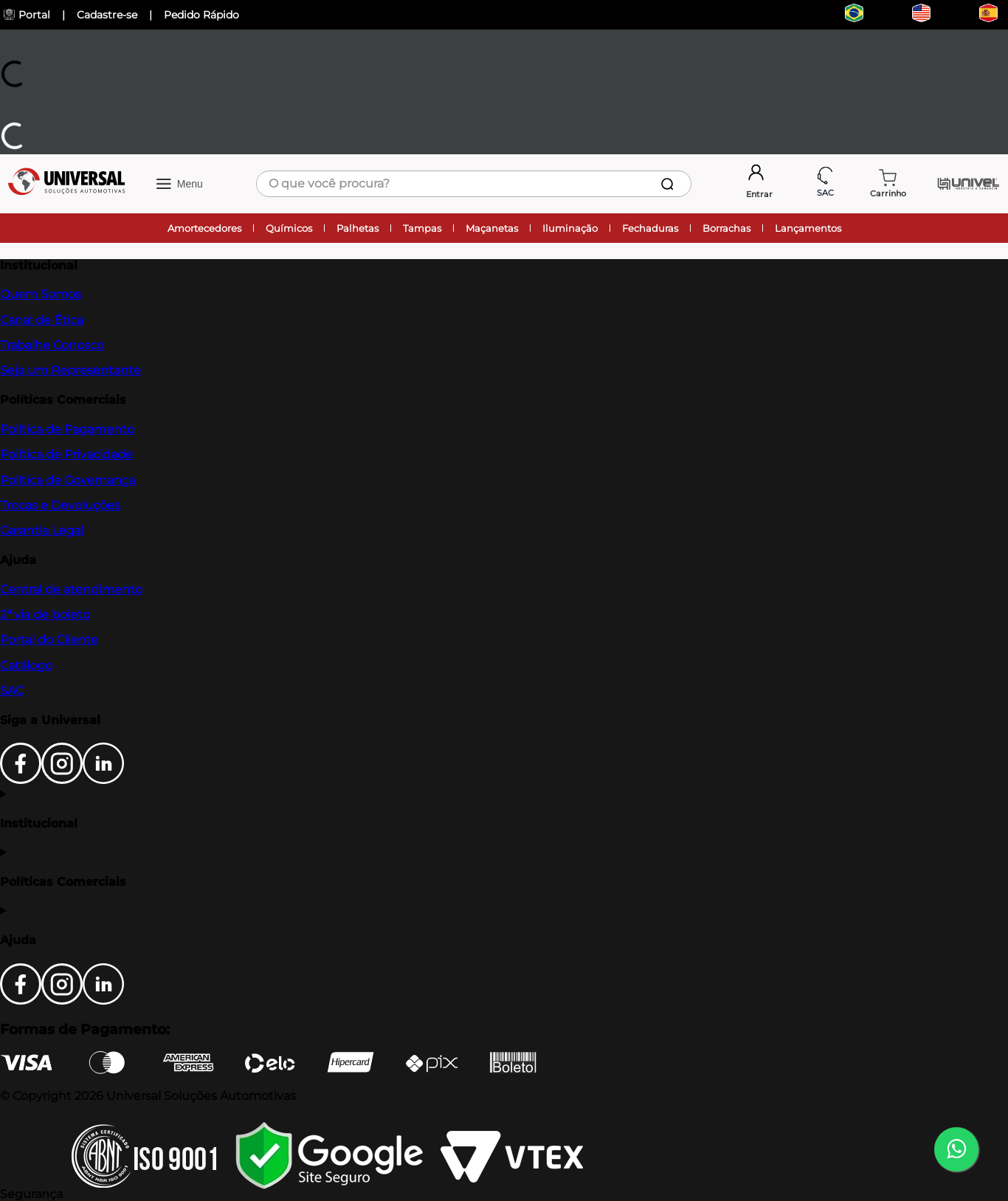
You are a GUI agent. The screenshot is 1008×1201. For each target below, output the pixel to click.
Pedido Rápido (201, 14)
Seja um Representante (70, 370)
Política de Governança (67, 480)
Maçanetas (492, 228)
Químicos (289, 228)
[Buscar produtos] (670, 184)
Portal (27, 15)
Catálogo (26, 665)
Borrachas (726, 228)
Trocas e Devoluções (60, 505)
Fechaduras (650, 228)
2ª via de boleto (45, 615)
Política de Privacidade (66, 454)
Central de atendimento (71, 589)
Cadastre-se (107, 14)
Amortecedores (204, 228)
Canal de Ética (41, 320)
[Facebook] (20, 780)
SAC (12, 691)
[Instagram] (62, 780)
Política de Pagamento (67, 429)
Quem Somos (40, 294)
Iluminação (570, 228)
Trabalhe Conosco (52, 345)
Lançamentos (808, 228)
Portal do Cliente (49, 640)
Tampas (422, 228)
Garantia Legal (41, 530)
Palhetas (357, 228)
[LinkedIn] (103, 780)
